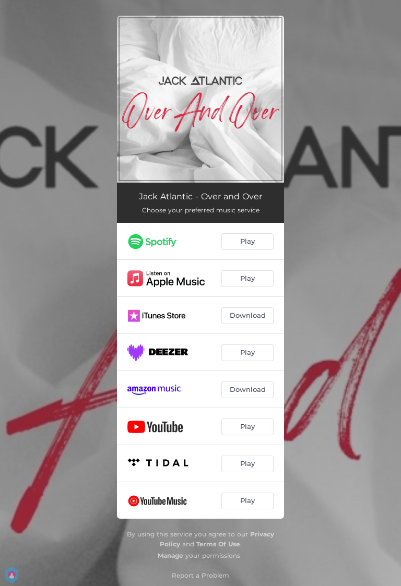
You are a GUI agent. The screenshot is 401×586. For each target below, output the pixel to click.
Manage (170, 555)
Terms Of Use (218, 544)
